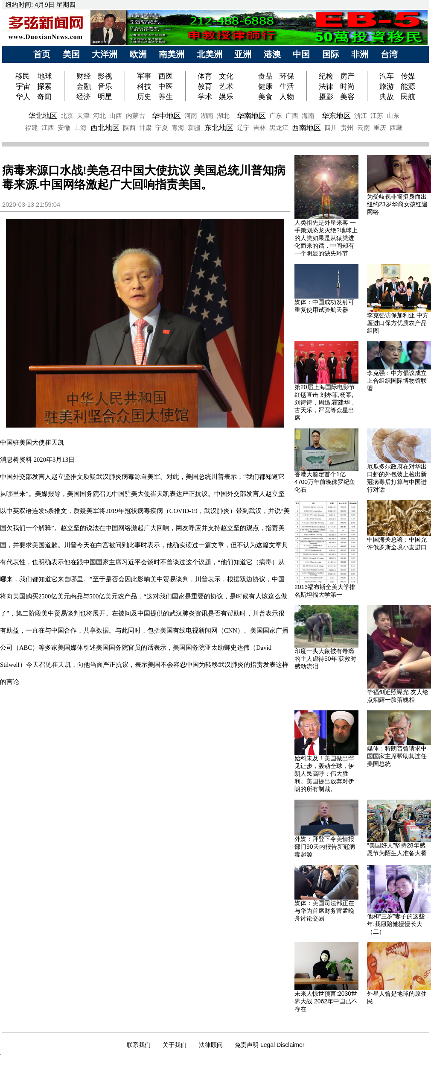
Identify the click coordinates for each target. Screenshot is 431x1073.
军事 (144, 76)
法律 (326, 86)
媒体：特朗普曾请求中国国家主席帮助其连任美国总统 (397, 756)
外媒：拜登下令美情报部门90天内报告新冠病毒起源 (324, 847)
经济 (83, 96)
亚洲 (242, 54)
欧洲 (138, 54)
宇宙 (23, 86)
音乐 (105, 86)
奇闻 (44, 96)
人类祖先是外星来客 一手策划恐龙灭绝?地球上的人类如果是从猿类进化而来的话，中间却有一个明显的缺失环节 (326, 238)
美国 (71, 54)
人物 (287, 96)
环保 (287, 76)
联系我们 (139, 1044)
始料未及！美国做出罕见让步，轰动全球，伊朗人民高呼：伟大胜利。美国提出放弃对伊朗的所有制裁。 (324, 773)
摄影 (326, 96)
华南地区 (251, 115)
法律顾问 (211, 1044)
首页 (41, 54)
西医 (165, 76)
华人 (23, 96)
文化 (226, 76)
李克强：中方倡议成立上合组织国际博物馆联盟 (397, 380)
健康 (265, 86)
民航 (408, 96)
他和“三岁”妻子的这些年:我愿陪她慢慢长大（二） (396, 924)
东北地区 (218, 127)
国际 (330, 54)
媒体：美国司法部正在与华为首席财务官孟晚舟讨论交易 (324, 911)
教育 (205, 86)
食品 (265, 76)
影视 (105, 76)
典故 (386, 96)
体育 (205, 76)
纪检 (326, 76)
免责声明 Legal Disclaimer (269, 1044)
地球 (45, 76)
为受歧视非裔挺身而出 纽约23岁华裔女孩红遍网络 (397, 204)
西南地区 (306, 127)
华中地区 (166, 115)
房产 (347, 76)
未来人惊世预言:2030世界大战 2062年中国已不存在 (325, 1001)
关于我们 (174, 1044)
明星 (105, 96)
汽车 (386, 76)
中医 (165, 86)
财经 (83, 76)
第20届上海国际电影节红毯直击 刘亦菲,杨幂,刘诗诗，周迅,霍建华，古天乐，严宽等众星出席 (325, 402)
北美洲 (209, 54)
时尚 (347, 86)
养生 (165, 96)
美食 (265, 96)
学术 (205, 96)
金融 (83, 86)
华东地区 (336, 115)
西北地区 (104, 127)
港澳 (272, 54)
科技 (144, 86)
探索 (44, 86)
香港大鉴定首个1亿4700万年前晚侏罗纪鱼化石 (324, 482)
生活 (287, 86)
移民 (23, 76)
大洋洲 (104, 54)
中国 (301, 54)
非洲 (359, 54)
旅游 (386, 86)
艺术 (226, 86)
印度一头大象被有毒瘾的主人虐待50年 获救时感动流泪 (325, 659)
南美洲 (171, 54)
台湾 (389, 54)
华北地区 (42, 115)
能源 (408, 86)
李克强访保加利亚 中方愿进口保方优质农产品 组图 (397, 323)
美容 (347, 96)
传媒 (408, 76)
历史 (144, 96)
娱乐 (226, 96)
